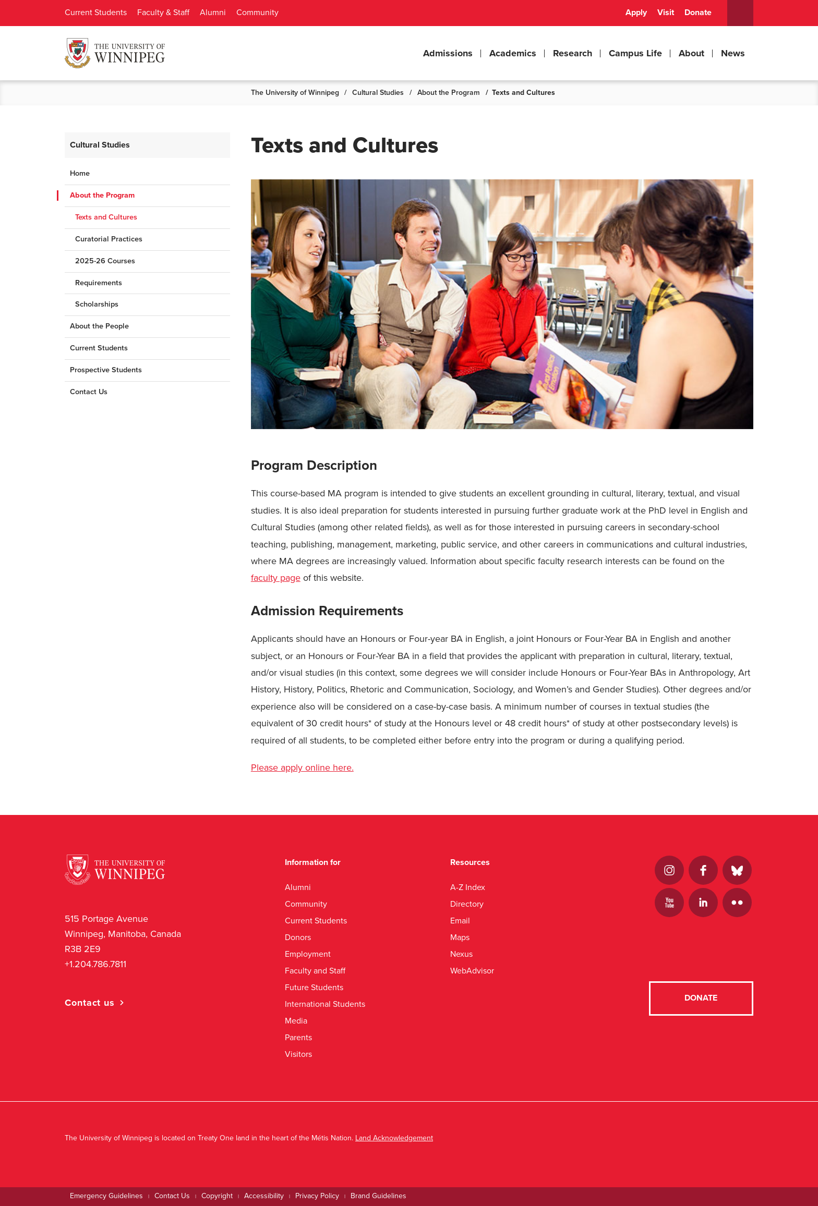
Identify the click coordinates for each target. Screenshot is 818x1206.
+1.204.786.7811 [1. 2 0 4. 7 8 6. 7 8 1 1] (95, 964)
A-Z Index (467, 887)
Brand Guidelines (378, 1195)
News (733, 53)
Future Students (314, 987)
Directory (467, 904)
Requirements (98, 282)
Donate (698, 12)
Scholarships (96, 304)
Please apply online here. (302, 767)
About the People (99, 326)
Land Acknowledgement (394, 1138)
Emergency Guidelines (106, 1195)
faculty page (275, 577)
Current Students (96, 12)
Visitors (298, 1054)
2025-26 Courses (105, 261)
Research (572, 53)
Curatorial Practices (108, 239)
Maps (460, 937)
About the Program (448, 92)
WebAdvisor (472, 971)
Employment (308, 954)
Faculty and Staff (315, 971)
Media (296, 1021)
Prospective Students (106, 370)
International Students (325, 1004)
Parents (298, 1037)
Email (460, 920)
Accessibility (264, 1195)
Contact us (90, 1002)
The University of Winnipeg (295, 92)
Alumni (213, 12)
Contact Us (88, 391)
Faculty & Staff (163, 12)
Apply (636, 12)
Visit (665, 12)
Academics (512, 53)
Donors (298, 937)
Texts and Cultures (106, 217)
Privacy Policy (317, 1195)
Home (80, 173)
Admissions (448, 53)
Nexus (461, 954)
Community (257, 12)
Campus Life (635, 53)
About (691, 53)
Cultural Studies (378, 92)
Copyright (217, 1195)
